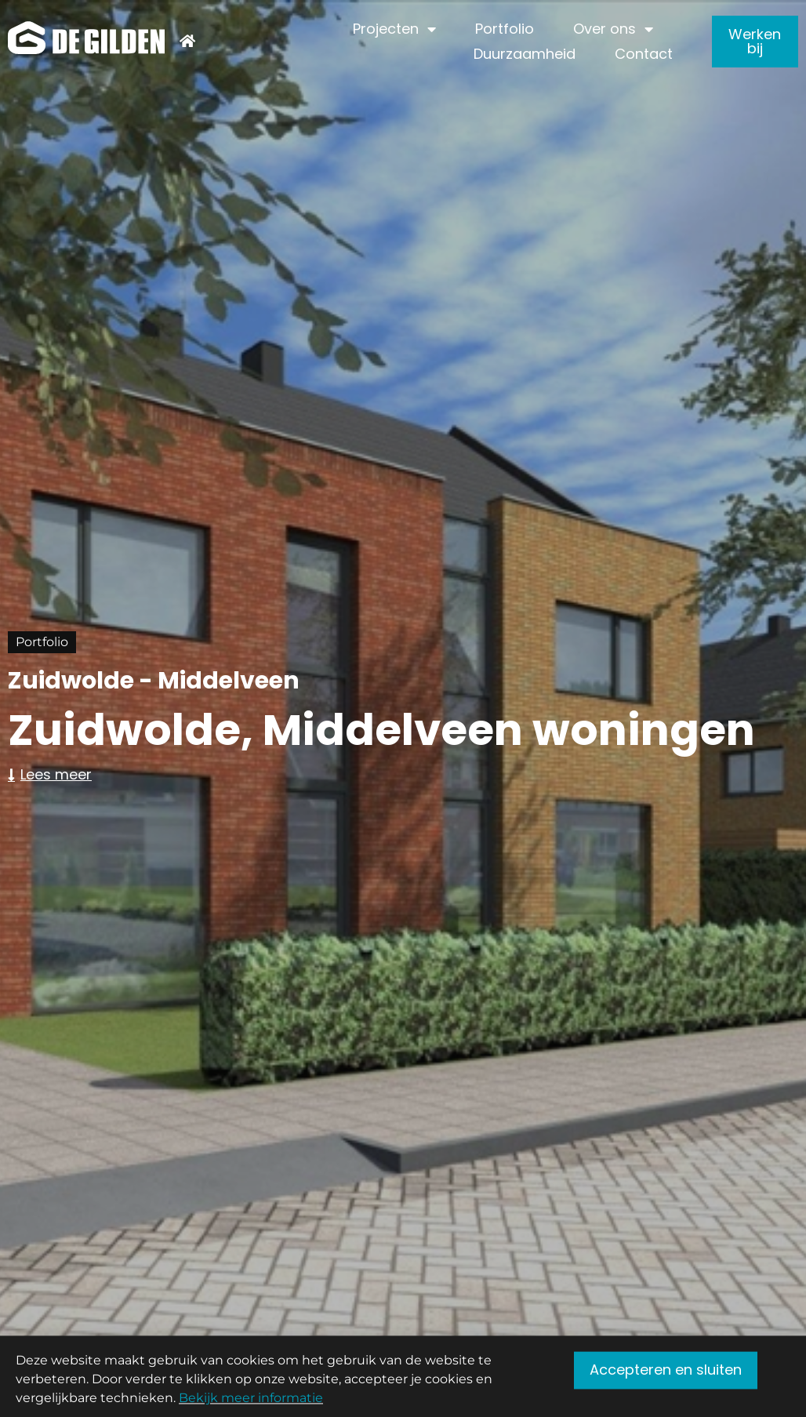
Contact (644, 54)
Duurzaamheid (524, 54)
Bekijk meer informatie (251, 1403)
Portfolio (504, 28)
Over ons (604, 29)
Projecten (386, 29)
